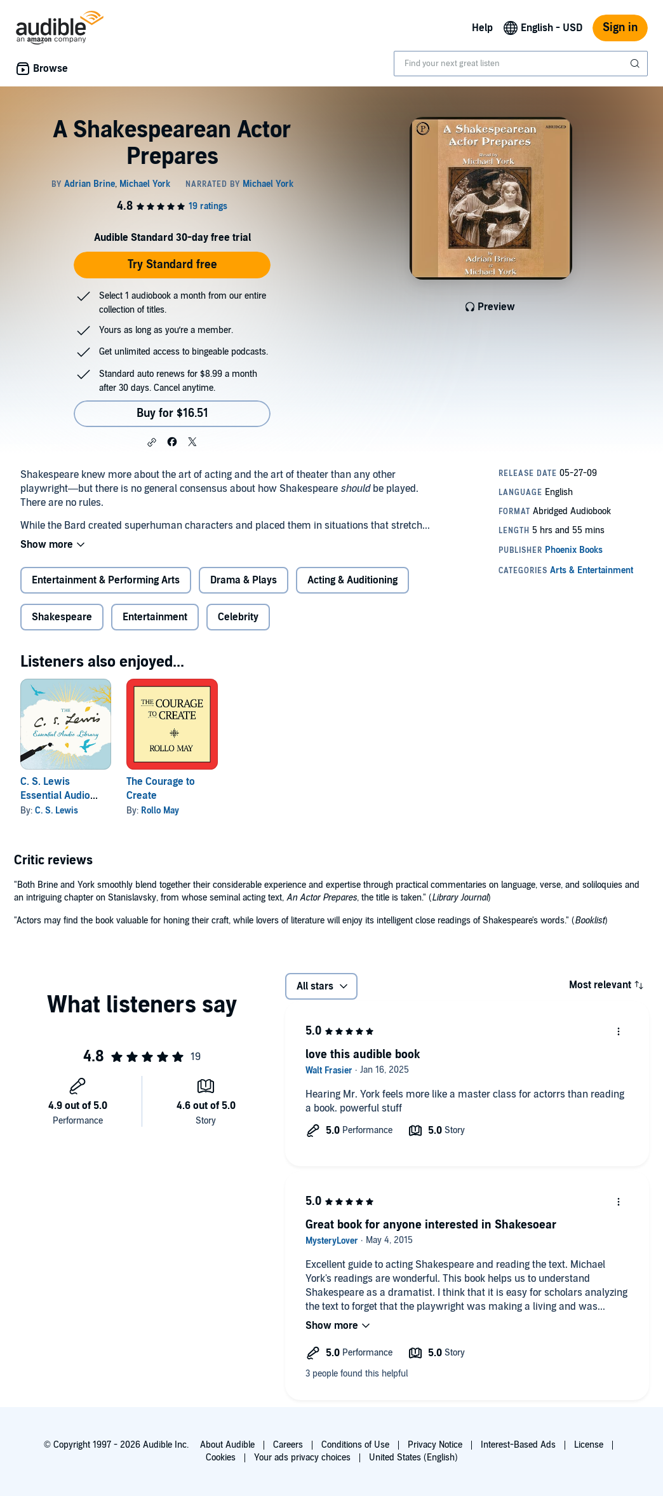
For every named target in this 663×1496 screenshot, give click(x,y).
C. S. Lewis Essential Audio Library (55, 795)
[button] (152, 442)
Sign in (620, 27)
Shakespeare (62, 617)
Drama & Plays (243, 580)
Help (482, 28)
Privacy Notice (435, 1444)
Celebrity (238, 617)
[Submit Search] (636, 63)
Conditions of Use (355, 1444)
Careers (288, 1444)
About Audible (227, 1444)
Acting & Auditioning (352, 580)
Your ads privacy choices (302, 1457)
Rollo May (160, 810)
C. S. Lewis (56, 810)
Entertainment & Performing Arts (106, 580)
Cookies (221, 1457)
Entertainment (155, 617)
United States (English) (413, 1457)
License (588, 1444)
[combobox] (521, 63)
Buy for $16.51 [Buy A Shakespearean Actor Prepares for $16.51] (172, 413)
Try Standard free (172, 264)
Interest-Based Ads (518, 1444)
